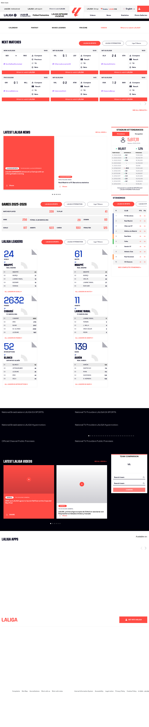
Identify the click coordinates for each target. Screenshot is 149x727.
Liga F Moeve (136, 43)
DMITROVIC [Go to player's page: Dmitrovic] (87, 384)
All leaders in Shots (83, 307)
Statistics (125, 15)
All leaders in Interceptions (16, 400)
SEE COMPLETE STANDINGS (129, 267)
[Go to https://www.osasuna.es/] (27, 3)
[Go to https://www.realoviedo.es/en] (118, 3)
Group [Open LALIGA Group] (92, 9)
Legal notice (109, 722)
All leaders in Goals (13, 307)
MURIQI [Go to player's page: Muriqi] (15, 291)
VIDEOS (104, 28)
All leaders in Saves (83, 400)
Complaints (16, 722)
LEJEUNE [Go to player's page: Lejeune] (16, 348)
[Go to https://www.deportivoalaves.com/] (34, 3)
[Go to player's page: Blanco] (29, 366)
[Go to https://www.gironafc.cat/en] (62, 3)
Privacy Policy (120, 722)
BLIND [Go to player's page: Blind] (15, 341)
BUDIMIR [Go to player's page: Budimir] (15, 298)
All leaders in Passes (13, 353)
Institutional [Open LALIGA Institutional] (12, 9)
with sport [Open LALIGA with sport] (35, 9)
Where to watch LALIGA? (130, 28)
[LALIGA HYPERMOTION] (25, 15)
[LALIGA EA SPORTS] (10, 15)
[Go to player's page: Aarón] (100, 366)
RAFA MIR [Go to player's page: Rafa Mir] (86, 301)
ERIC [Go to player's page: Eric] (14, 337)
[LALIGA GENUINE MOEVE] (59, 15)
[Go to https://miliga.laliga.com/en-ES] (143, 9)
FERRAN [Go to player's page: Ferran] (15, 301)
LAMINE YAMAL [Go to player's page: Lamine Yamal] (18, 294)
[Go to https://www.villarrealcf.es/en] (146, 3)
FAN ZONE (83, 28)
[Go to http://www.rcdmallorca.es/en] (97, 3)
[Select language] (129, 9)
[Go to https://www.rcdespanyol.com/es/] (90, 3)
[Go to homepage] (76, 17)
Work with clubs (57, 722)
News (109, 15)
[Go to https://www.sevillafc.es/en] (132, 3)
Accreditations (34, 722)
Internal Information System (83, 722)
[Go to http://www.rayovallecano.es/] (76, 3)
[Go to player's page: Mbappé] (29, 273)
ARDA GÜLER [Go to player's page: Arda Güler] (87, 344)
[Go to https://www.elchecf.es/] (41, 3)
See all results (140, 110)
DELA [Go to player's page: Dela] (14, 394)
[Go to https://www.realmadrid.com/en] (111, 3)
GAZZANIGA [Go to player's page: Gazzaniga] (87, 391)
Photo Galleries (141, 15)
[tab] (89, 43)
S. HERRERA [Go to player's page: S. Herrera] (87, 394)
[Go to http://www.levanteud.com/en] (69, 3)
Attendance (121, 134)
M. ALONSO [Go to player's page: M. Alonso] (16, 344)
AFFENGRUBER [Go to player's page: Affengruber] (18, 384)
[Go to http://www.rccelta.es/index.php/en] (83, 3)
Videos (92, 15)
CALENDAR (13, 28)
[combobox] (129, 493)
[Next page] (145, 579)
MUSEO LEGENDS (59, 28)
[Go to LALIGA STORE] (109, 9)
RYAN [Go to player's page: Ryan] (85, 387)
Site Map (25, 722)
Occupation (139, 134)
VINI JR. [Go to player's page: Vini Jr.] (85, 294)
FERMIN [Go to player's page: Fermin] (85, 337)
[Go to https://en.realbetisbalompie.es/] (104, 3)
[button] (10, 15)
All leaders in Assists (84, 353)
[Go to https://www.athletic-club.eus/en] (13, 3)
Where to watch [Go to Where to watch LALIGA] (57, 9)
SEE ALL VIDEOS (101, 477)
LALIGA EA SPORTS (89, 43)
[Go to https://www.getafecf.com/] (55, 3)
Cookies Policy (132, 722)
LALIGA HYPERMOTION (113, 43)
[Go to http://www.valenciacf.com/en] (139, 3)
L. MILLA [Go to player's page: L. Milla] (86, 341)
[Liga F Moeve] (41, 15)
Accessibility (99, 722)
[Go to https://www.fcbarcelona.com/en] (48, 3)
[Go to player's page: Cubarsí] (29, 320)
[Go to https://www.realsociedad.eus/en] (125, 3)
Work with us (45, 722)
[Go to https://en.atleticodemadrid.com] (20, 3)
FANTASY (34, 28)
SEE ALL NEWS (101, 132)
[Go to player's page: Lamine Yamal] (100, 320)
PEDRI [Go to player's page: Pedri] (85, 348)
